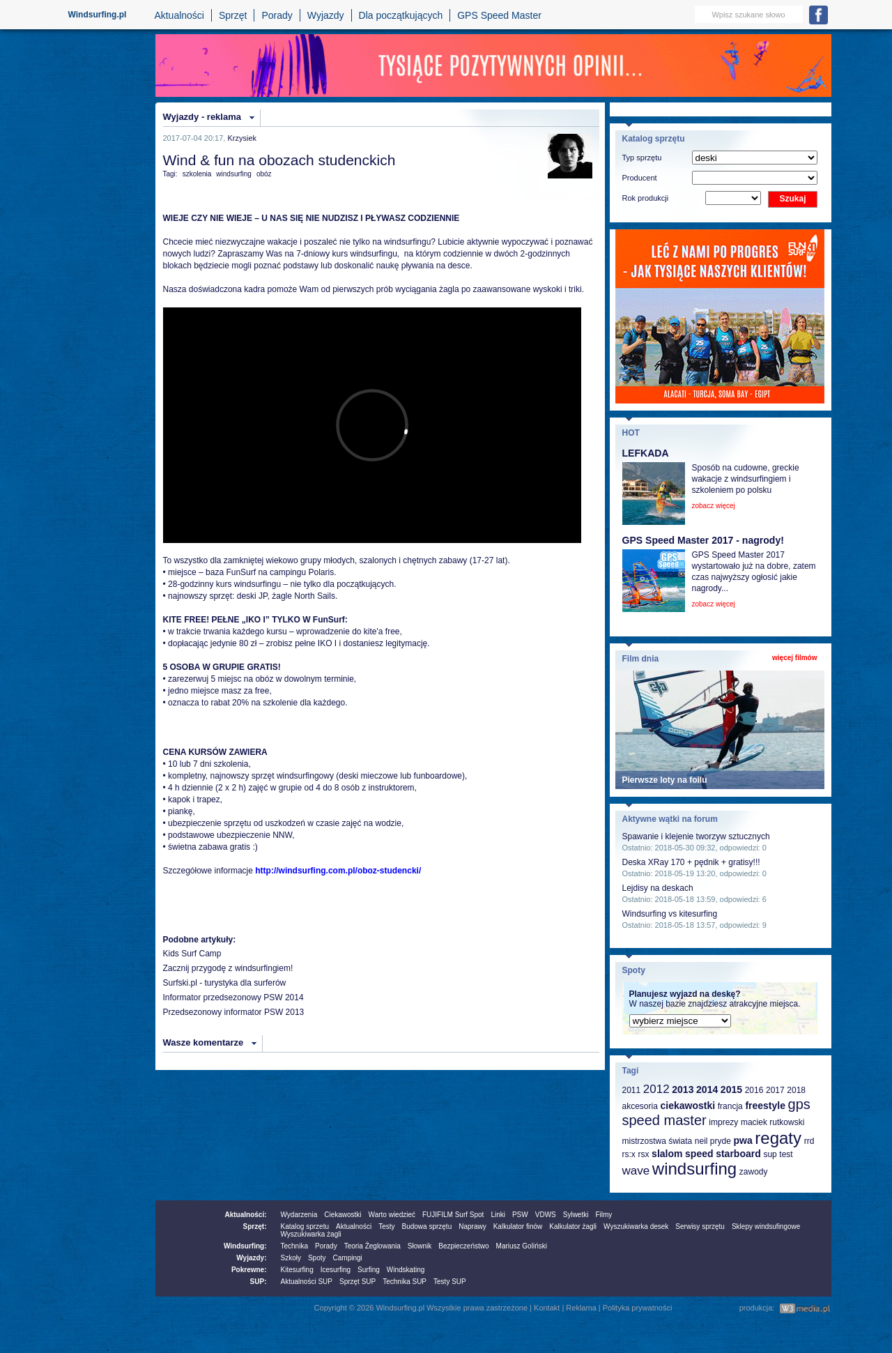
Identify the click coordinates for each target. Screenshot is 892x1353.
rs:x (629, 1154)
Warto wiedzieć (392, 1214)
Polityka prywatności (637, 1308)
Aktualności (179, 15)
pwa (742, 1140)
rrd (809, 1141)
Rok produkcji (645, 198)
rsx (643, 1154)
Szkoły (291, 1258)
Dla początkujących (401, 15)
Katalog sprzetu (305, 1226)
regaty (778, 1138)
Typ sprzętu (642, 157)
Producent (639, 178)
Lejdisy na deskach (657, 888)
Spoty (317, 1258)
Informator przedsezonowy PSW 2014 (233, 997)
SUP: (258, 1281)
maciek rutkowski (772, 1122)
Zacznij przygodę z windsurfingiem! (228, 968)
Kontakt (547, 1308)
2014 (707, 1089)
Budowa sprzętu (426, 1226)
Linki (498, 1214)
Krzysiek (241, 138)
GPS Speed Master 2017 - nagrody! (703, 540)
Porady (276, 15)
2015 (731, 1089)
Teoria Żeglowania (372, 1246)
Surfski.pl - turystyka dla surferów (224, 983)
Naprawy (472, 1226)
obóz (264, 174)
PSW (520, 1214)
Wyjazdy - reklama (202, 117)
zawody (753, 1172)
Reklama (581, 1308)
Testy (386, 1226)
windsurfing (234, 174)
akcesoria (640, 1106)
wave (636, 1170)
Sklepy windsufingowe (766, 1226)
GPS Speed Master (499, 15)
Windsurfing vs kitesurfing (670, 914)
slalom (667, 1153)
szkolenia (197, 174)
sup (769, 1154)
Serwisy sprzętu (700, 1226)
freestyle (765, 1105)
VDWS (545, 1214)
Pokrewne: (249, 1270)
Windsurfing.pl (97, 15)
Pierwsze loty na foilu (664, 780)
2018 (796, 1090)
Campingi (347, 1258)
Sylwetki (576, 1214)
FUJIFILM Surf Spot (453, 1214)
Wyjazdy (325, 15)
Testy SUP (449, 1281)
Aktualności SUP (306, 1281)
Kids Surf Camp (192, 953)
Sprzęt (233, 15)
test (785, 1154)
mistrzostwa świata (657, 1141)
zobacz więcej (713, 506)
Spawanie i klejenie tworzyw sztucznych (696, 836)
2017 (775, 1090)
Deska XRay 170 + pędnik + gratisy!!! (691, 862)
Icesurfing (336, 1270)
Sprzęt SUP (357, 1281)
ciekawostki (687, 1105)
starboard (738, 1153)
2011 (631, 1090)
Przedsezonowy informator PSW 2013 (234, 1012)
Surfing (368, 1270)
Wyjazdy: (251, 1258)
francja (730, 1106)
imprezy (723, 1122)
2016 (754, 1090)
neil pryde (713, 1141)
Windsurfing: (245, 1246)
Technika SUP (404, 1281)
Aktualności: (245, 1214)
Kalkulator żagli (573, 1226)
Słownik (419, 1246)
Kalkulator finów (518, 1226)
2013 (682, 1089)
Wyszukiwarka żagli (311, 1234)
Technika (294, 1246)
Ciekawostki (342, 1214)
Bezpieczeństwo (463, 1246)
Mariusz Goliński (521, 1246)
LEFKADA (645, 453)
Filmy (603, 1214)
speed (699, 1153)
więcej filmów (794, 658)
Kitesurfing (297, 1270)
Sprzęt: (255, 1226)
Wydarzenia (299, 1214)
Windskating (405, 1270)
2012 (656, 1089)
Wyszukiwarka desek (635, 1226)
